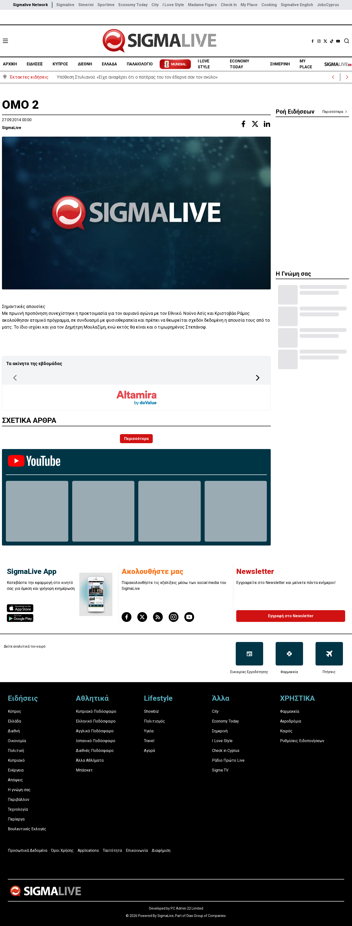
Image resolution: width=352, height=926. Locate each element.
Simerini (86, 4)
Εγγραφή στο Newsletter (291, 616)
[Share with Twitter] (255, 124)
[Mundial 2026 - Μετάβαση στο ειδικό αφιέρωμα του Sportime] (175, 64)
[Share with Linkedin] (267, 124)
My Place (249, 4)
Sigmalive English (297, 4)
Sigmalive (65, 4)
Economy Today (133, 4)
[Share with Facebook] (243, 124)
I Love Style (173, 4)
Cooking (269, 4)
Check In (229, 4)
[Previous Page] (15, 378)
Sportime (106, 4)
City (155, 4)
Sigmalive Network (30, 4)
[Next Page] (258, 378)
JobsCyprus (328, 4)
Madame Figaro (202, 4)
